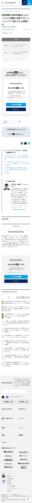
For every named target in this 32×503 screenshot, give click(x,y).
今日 (9, 297)
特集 (4, 435)
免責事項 (9, 481)
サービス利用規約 (11, 486)
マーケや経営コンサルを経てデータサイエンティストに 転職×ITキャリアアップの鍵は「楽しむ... (16, 163)
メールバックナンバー (16, 100)
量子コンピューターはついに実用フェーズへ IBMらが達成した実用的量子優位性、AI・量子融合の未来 (17, 308)
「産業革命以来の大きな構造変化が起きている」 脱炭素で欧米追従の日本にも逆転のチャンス (16, 169)
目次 (22, 39)
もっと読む (6, 173)
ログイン (16, 109)
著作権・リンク (10, 476)
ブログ (5, 442)
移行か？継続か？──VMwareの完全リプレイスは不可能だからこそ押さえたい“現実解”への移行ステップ (17, 349)
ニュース (22, 418)
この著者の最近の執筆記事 (18, 209)
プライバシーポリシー (12, 488)
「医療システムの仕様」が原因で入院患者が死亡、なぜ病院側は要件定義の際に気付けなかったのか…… (17, 322)
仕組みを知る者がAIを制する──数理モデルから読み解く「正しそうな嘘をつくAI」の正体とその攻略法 (17, 330)
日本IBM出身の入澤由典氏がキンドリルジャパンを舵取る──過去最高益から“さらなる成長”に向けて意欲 (17, 364)
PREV (5, 121)
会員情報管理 (10, 478)
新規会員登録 (15, 104)
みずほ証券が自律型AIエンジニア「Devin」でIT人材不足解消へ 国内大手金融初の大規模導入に (17, 356)
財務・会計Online (7, 419)
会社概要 (9, 483)
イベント (22, 428)
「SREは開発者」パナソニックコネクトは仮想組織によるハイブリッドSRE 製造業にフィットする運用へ (17, 315)
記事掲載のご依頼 (8, 401)
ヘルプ (8, 474)
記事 (4, 428)
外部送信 (9, 490)
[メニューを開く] (2, 2)
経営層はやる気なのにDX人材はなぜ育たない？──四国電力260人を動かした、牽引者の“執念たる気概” (17, 342)
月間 (23, 297)
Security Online (7, 410)
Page (6, 45)
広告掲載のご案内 (23, 401)
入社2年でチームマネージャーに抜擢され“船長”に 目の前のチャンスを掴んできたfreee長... (16, 157)
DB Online (23, 409)
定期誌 (22, 435)
